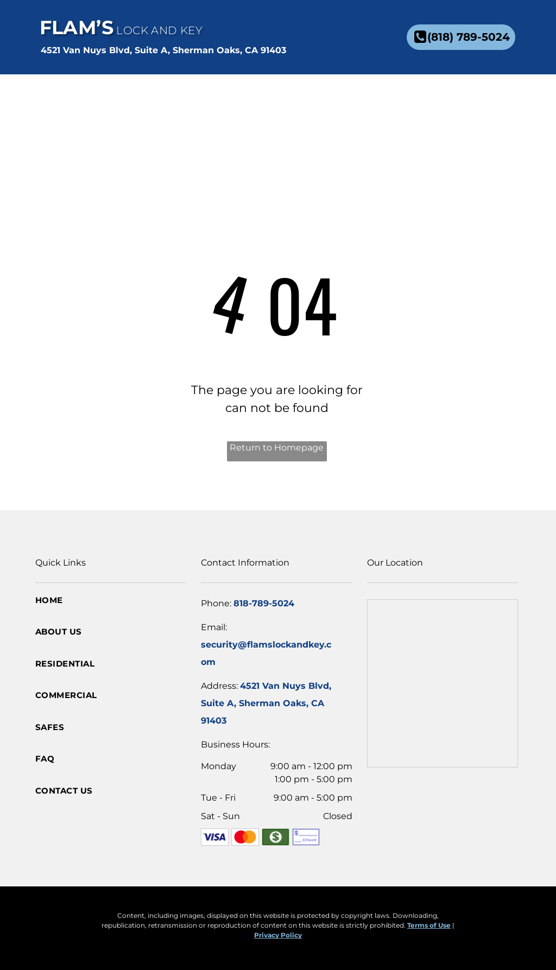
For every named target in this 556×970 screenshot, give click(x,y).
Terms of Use (429, 925)
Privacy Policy (278, 935)
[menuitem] (256, 98)
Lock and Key (159, 30)
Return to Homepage (277, 447)
